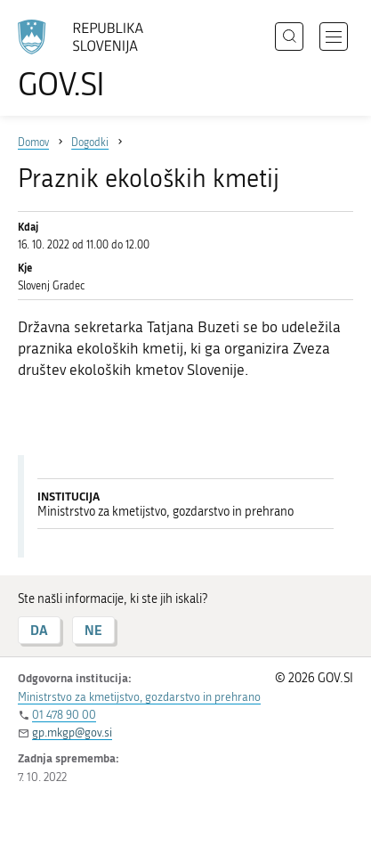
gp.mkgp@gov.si (72, 732)
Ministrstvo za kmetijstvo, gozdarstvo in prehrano (139, 697)
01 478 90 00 (64, 714)
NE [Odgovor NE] (93, 630)
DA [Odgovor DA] (39, 630)
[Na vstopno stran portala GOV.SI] (89, 60)
